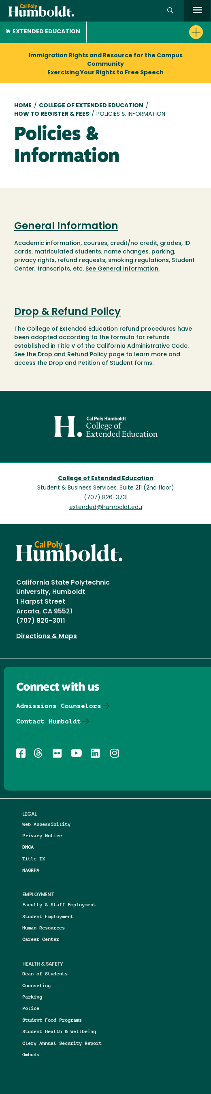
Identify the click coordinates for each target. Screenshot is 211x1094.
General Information (66, 227)
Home (23, 106)
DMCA (28, 847)
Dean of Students (45, 974)
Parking (32, 997)
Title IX (33, 859)
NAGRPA (30, 870)
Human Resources (43, 928)
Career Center (40, 939)
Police (30, 1008)
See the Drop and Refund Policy (60, 355)
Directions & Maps (46, 636)
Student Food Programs (52, 1020)
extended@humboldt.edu (105, 508)
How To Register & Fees (51, 114)
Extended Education (43, 32)
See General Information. (122, 269)
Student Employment (47, 916)
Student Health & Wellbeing (59, 1031)
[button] (170, 11)
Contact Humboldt (48, 721)
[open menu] (197, 11)
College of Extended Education (91, 106)
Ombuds (30, 1054)
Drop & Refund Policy (67, 312)
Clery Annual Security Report (62, 1043)
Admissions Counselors (58, 706)
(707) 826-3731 (106, 498)
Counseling (36, 985)
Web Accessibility (46, 824)
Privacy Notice (42, 835)
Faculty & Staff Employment (59, 904)
